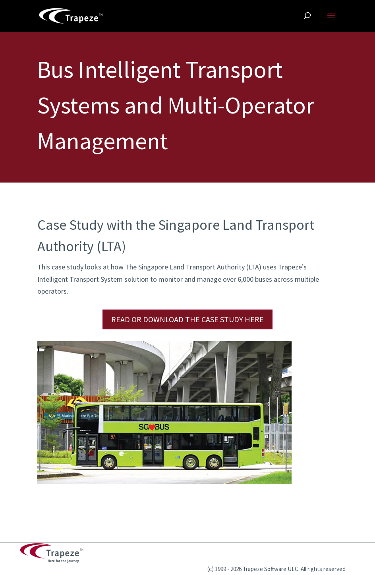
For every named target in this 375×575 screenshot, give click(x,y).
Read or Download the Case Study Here (187, 319)
